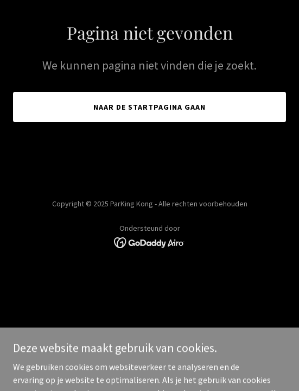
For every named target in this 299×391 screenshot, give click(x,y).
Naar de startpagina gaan (149, 107)
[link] (149, 241)
